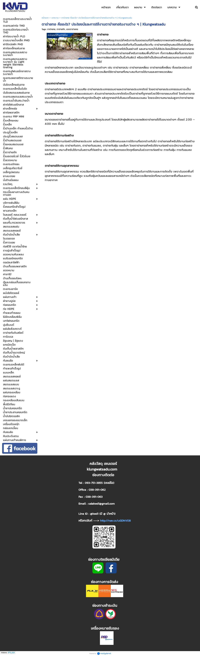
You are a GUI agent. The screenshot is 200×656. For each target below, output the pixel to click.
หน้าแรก (45, 17)
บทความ (55, 17)
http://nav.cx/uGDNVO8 (115, 520)
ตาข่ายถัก (61, 29)
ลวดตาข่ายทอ (72, 29)
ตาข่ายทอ (51, 29)
